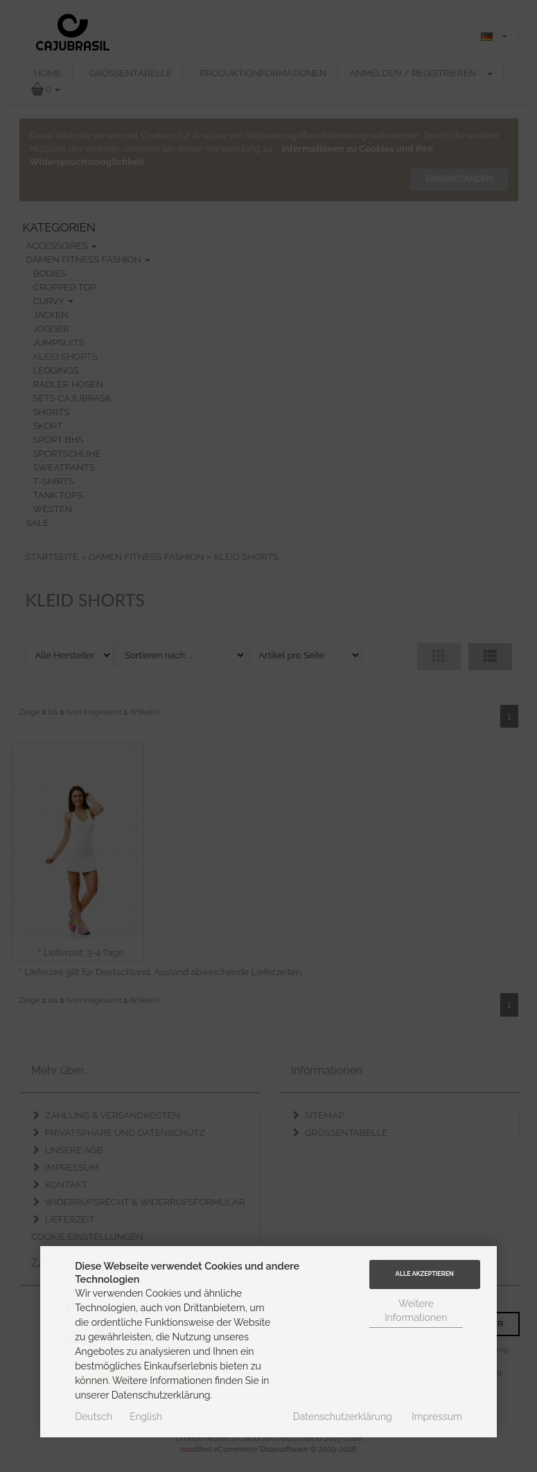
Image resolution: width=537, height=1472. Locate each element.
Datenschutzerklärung (342, 1416)
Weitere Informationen (416, 1310)
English (146, 1416)
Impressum (437, 1416)
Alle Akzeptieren (425, 1273)
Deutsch (93, 1416)
